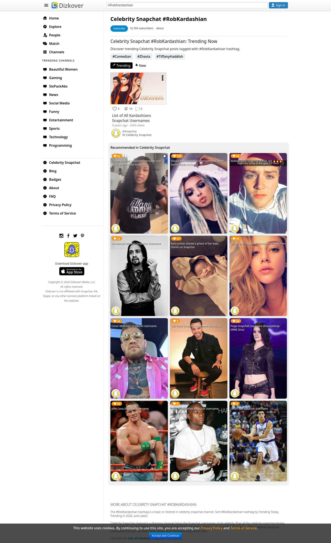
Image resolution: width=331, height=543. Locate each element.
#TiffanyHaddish (171, 56)
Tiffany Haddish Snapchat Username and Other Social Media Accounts (137, 162)
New (141, 65)
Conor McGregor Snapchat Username (135, 325)
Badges (54, 179)
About (53, 187)
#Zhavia (145, 56)
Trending (123, 65)
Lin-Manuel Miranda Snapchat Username (137, 243)
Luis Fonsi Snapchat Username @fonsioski (197, 325)
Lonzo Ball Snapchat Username (249, 407)
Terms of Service (61, 213)
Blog (51, 170)
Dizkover (67, 5)
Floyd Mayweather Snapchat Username (195, 407)
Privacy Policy (59, 204)
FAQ (51, 196)
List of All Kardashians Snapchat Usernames (132, 118)
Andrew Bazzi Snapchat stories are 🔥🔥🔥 (257, 161)
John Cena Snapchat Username (131, 407)
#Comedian (123, 56)
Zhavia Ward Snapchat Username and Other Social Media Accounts (198, 162)
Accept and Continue (165, 535)
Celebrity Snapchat (63, 162)
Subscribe (120, 28)
